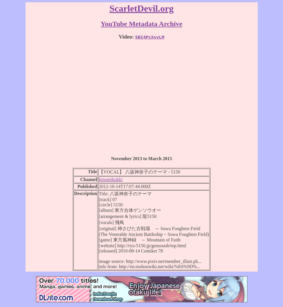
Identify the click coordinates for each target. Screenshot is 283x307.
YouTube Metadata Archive (141, 24)
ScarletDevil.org (141, 8)
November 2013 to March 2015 (141, 158)
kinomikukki (110, 179)
